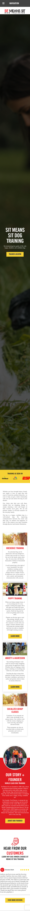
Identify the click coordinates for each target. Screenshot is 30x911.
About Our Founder (15, 821)
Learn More (15, 636)
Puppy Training (15, 598)
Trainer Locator (15, 254)
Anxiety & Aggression (15, 658)
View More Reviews (15, 900)
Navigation (14, 3)
